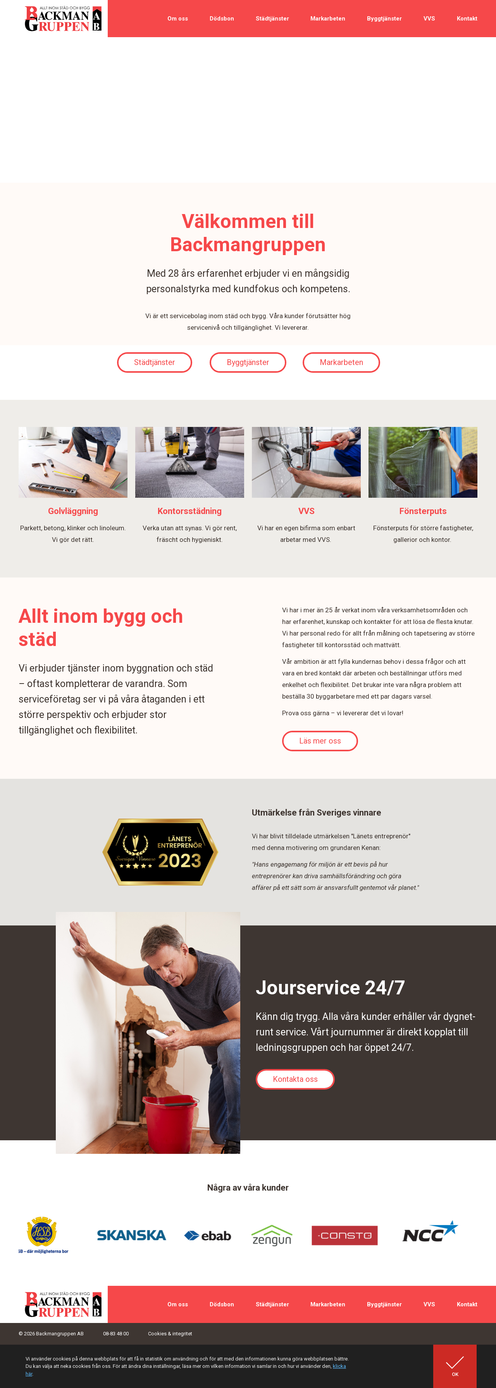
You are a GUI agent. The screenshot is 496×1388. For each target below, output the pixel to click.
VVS (429, 18)
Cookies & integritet (170, 1334)
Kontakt (467, 18)
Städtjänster (272, 18)
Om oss (177, 18)
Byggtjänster (384, 18)
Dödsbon (222, 18)
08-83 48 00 (116, 1334)
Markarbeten (327, 18)
